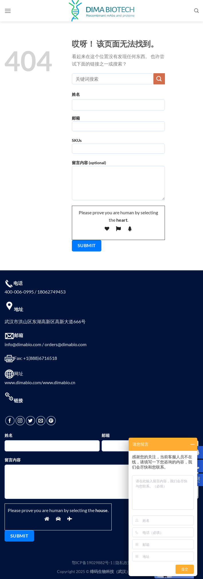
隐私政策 (123, 562)
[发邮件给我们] (41, 420)
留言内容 (13, 459)
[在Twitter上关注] (30, 420)
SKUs (118, 148)
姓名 (76, 94)
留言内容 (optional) (118, 182)
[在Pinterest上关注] (51, 420)
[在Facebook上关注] (10, 420)
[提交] (159, 78)
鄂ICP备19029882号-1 (92, 562)
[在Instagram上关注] (20, 420)
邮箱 (118, 125)
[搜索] (196, 10)
